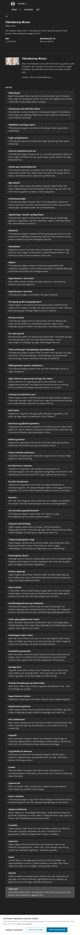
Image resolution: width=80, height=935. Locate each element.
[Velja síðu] (26, 3)
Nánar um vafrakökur (24, 924)
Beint (14, 9)
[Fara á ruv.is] (13, 4)
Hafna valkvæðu (35, 930)
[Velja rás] (19, 9)
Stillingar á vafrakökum (14, 930)
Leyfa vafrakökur (57, 930)
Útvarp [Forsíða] (21, 3)
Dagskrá (28, 9)
